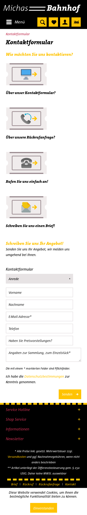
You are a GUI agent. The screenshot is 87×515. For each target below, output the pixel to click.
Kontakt (70, 484)
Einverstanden (43, 508)
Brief (14, 484)
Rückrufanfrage (49, 484)
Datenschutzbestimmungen (44, 376)
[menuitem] (15, 22)
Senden (70, 393)
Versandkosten (17, 456)
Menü (15, 21)
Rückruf (28, 484)
